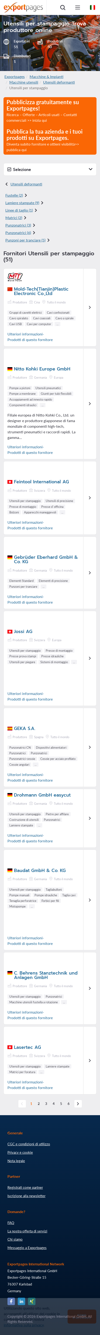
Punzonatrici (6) (18, 232)
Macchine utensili (23, 82)
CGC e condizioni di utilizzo (28, 1144)
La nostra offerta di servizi (27, 1231)
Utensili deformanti (59, 82)
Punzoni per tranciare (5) (25, 240)
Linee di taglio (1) (19, 210)
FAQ (10, 1223)
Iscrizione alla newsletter (26, 1196)
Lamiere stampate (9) (22, 202)
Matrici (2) (13, 217)
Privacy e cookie (20, 1152)
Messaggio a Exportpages (27, 1248)
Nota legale (16, 1161)
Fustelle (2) (14, 195)
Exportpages (14, 76)
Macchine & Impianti (46, 76)
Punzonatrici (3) (18, 225)
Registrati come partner (25, 1187)
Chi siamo (15, 1239)
